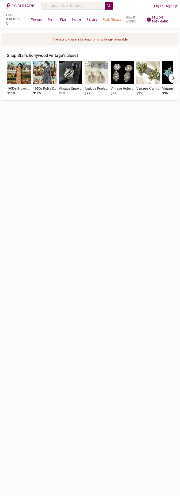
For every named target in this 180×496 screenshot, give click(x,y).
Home (76, 19)
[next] (173, 78)
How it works (131, 19)
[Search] (82, 6)
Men (51, 19)
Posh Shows (112, 19)
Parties (91, 19)
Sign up (171, 6)
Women (36, 19)
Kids (63, 19)
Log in (158, 6)
